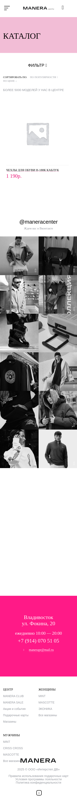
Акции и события (14, 708)
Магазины (9, 721)
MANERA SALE (13, 702)
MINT (42, 696)
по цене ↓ (10, 80)
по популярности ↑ (44, 77)
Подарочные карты (16, 715)
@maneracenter (38, 222)
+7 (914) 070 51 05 (38, 641)
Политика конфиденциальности (38, 782)
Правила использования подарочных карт (38, 776)
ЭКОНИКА (45, 708)
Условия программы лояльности (38, 779)
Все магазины (48, 715)
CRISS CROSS (13, 748)
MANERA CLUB (13, 696)
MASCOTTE (47, 702)
